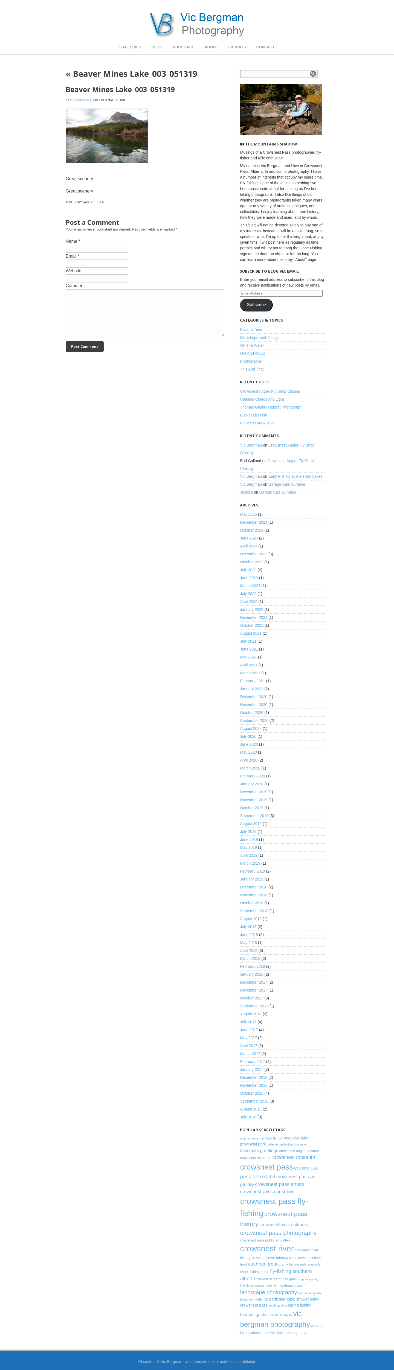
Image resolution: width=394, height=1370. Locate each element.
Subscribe (256, 304)
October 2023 (251, 562)
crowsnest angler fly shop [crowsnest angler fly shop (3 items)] (299, 1151)
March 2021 (250, 673)
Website (74, 271)
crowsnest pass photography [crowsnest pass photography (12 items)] (278, 1232)
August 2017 (251, 1014)
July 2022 (248, 593)
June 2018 (249, 934)
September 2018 (254, 911)
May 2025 (248, 514)
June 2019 (249, 839)
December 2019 (253, 792)
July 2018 (248, 927)
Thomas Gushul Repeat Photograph (270, 407)
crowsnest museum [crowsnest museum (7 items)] (293, 1157)
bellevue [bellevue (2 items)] (272, 1144)
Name (71, 241)
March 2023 (250, 586)
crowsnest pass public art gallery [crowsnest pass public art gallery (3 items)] (265, 1240)
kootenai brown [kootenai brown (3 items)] (291, 1285)
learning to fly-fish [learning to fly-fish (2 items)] (309, 1293)
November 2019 (253, 800)
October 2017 (251, 998)
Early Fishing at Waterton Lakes (295, 476)
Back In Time (251, 329)
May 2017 (248, 1038)
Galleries (130, 47)
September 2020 (254, 720)
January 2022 (251, 609)
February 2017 (252, 1061)
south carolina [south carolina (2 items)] (278, 1305)
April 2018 (248, 950)
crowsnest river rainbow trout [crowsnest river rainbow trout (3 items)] (273, 1258)
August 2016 (251, 1109)
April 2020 (248, 760)
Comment (75, 285)
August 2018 (251, 919)
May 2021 (248, 657)
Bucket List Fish (253, 415)
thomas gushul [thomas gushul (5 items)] (254, 1314)
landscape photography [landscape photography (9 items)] (268, 1292)
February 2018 (252, 966)
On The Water (252, 345)
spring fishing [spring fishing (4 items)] (299, 1305)
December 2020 (253, 697)
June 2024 (249, 538)
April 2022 (248, 601)
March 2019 (250, 863)
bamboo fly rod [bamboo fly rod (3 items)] (271, 1138)
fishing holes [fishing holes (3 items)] (259, 1272)
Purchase (183, 47)
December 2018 (253, 887)
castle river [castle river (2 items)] (286, 1144)
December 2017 (253, 982)
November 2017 (253, 990)
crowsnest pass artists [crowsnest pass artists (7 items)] (279, 1184)
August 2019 (251, 823)
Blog (157, 47)
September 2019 (254, 816)
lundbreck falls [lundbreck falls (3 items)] (251, 1299)
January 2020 (251, 784)
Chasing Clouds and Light (262, 399)
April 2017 (248, 1045)
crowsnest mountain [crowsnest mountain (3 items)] (255, 1158)
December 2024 (253, 522)
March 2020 (250, 768)
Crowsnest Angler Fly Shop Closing (270, 391)
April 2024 (248, 546)
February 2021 (252, 681)
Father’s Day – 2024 (257, 423)
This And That (251, 369)
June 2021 (249, 649)
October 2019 (251, 808)
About (211, 47)
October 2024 (251, 530)
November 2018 (253, 895)
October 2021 (251, 625)
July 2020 (248, 736)
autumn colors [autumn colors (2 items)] (249, 1138)
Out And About (252, 353)
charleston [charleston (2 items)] (301, 1144)
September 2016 (254, 1101)
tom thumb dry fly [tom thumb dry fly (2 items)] (281, 1315)
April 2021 (248, 665)
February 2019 (252, 871)
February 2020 (252, 776)
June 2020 (249, 744)
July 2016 (248, 1117)
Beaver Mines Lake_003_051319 (131, 73)
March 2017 (250, 1053)
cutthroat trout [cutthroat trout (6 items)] (262, 1264)
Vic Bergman (79, 99)
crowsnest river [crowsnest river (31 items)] (267, 1248)
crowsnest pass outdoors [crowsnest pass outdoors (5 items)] (283, 1224)
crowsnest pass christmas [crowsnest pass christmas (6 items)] (267, 1191)
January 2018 (251, 974)
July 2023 (248, 570)
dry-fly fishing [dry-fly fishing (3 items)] (289, 1264)
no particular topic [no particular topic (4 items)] (279, 1299)
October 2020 (251, 712)
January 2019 (251, 879)
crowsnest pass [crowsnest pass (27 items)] (266, 1167)
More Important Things (259, 337)
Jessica (246, 492)
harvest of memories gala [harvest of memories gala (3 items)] (276, 1279)
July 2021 (248, 641)
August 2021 (251, 633)
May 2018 (248, 942)
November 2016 (253, 1085)
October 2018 (251, 903)
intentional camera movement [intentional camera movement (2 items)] (259, 1285)
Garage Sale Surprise (286, 484)
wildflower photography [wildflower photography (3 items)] (288, 1333)
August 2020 (251, 728)
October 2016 (251, 1093)
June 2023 (249, 578)
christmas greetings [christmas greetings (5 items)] (259, 1150)
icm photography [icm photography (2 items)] (307, 1279)
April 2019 (248, 855)
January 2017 (251, 1069)
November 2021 (253, 617)
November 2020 (253, 705)
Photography (251, 361)
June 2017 (249, 1030)
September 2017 (254, 1006)
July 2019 (248, 831)
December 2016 (253, 1077)
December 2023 (253, 554)
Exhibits (237, 47)
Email (71, 256)
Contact (265, 47)
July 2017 (248, 1022)
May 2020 (248, 752)
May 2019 (248, 847)
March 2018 (250, 958)
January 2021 (251, 689)
